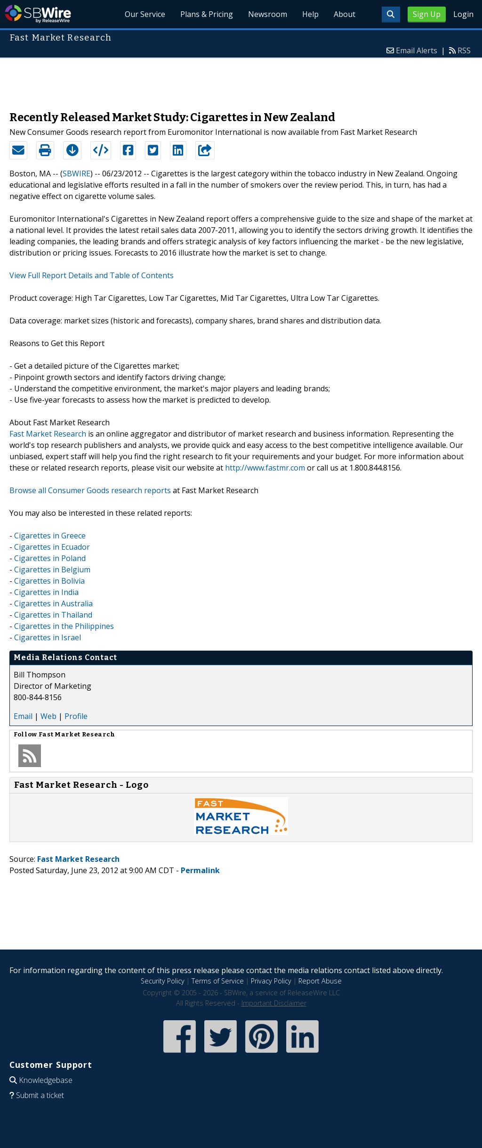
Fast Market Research (47, 434)
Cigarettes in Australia (53, 603)
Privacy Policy (271, 980)
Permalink (200, 870)
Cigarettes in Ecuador (52, 547)
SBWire (38, 14)
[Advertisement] (241, 79)
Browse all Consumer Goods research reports (90, 490)
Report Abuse (320, 980)
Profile (76, 716)
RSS (464, 50)
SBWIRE (76, 173)
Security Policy (163, 980)
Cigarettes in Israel (47, 637)
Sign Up (427, 14)
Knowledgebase (45, 1080)
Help (310, 14)
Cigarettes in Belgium (52, 569)
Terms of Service (218, 980)
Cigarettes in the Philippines (64, 626)
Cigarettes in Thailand (53, 615)
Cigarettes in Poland (50, 558)
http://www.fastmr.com (265, 468)
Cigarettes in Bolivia (49, 581)
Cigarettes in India (46, 592)
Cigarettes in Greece (50, 535)
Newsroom (267, 14)
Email (23, 716)
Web (48, 716)
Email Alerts (416, 50)
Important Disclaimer (273, 1003)
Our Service (145, 14)
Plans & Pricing (206, 14)
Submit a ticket (40, 1095)
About (344, 14)
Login (463, 14)
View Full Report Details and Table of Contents (91, 275)
